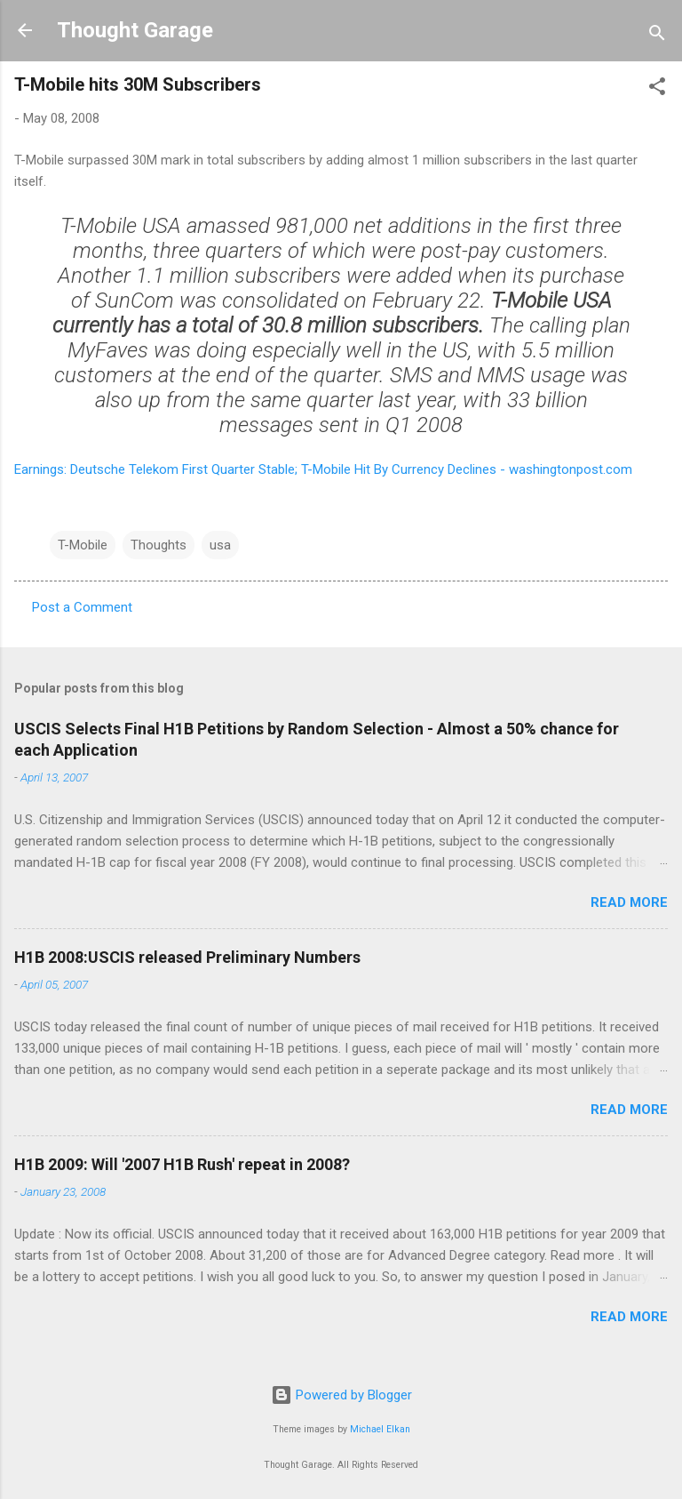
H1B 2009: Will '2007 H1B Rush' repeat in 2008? (182, 1164)
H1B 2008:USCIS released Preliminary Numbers (187, 957)
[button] (657, 89)
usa (220, 545)
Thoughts (158, 545)
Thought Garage (135, 30)
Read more (629, 902)
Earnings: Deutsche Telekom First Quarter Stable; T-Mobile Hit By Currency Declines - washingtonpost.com (323, 469)
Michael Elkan (380, 1429)
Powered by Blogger (341, 1395)
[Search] (657, 36)
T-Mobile (82, 545)
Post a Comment (82, 607)
